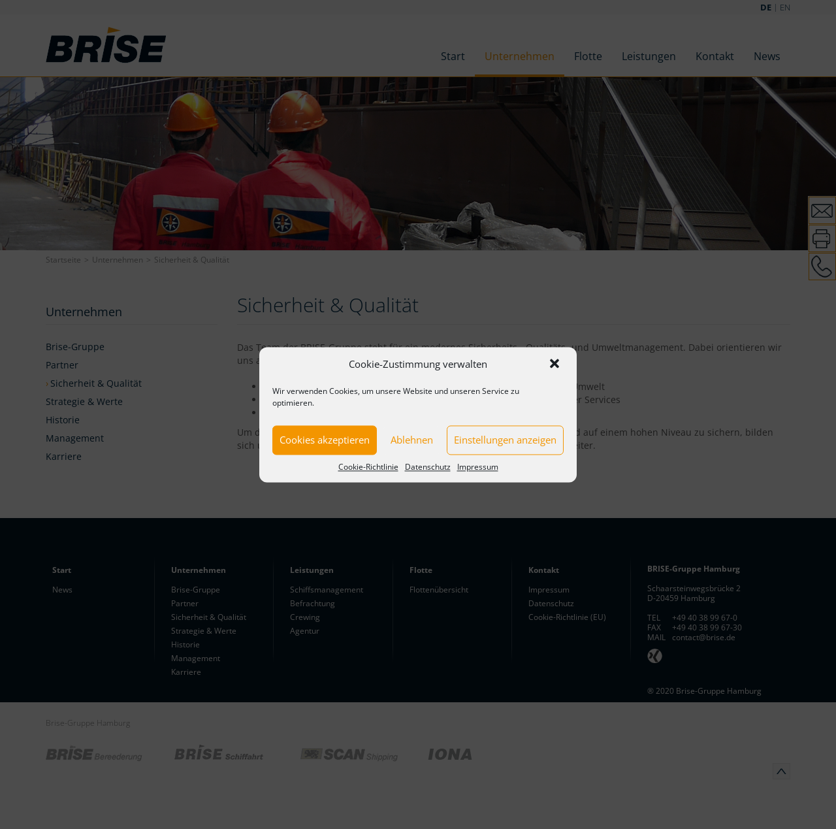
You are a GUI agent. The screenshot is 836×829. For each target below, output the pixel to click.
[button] (556, 364)
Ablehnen (412, 439)
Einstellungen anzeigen (505, 439)
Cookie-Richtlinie (368, 466)
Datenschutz (428, 466)
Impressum (477, 466)
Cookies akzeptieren (325, 439)
